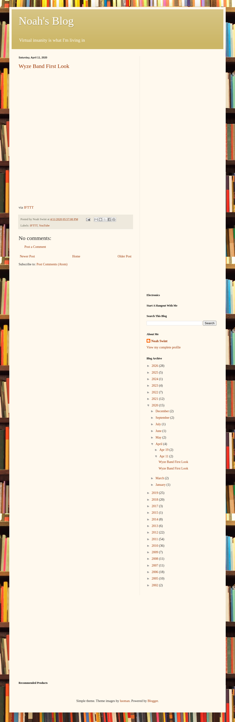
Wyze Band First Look (44, 66)
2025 (155, 372)
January (160, 484)
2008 (155, 558)
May (158, 437)
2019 (155, 493)
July (158, 424)
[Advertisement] (181, 79)
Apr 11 (164, 456)
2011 (155, 539)
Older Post (125, 256)
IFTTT (29, 207)
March (160, 478)
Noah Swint (159, 341)
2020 (155, 405)
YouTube (44, 225)
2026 (155, 366)
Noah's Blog (46, 21)
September (162, 417)
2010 (155, 545)
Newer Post (27, 256)
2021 (155, 399)
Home (76, 256)
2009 (155, 552)
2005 (155, 578)
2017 (155, 506)
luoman (125, 701)
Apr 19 (164, 450)
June (158, 431)
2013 (155, 526)
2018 (155, 499)
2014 (155, 519)
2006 (155, 572)
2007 (155, 565)
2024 (155, 379)
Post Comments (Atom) (52, 264)
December (162, 411)
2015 (155, 512)
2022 (155, 392)
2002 (155, 585)
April (159, 444)
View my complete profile (164, 347)
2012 (155, 532)
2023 (155, 385)
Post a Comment (35, 247)
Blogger (153, 701)
